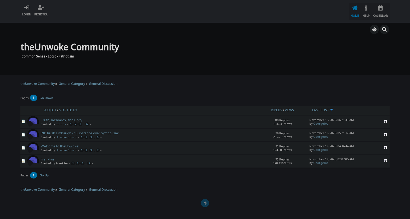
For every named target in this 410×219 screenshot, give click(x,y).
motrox (61, 121)
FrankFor (47, 156)
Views (289, 107)
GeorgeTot (320, 120)
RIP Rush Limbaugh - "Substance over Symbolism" (80, 130)
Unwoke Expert (66, 134)
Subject (49, 107)
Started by (68, 107)
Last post (322, 107)
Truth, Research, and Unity (61, 116)
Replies (276, 107)
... (84, 121)
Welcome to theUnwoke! (60, 143)
